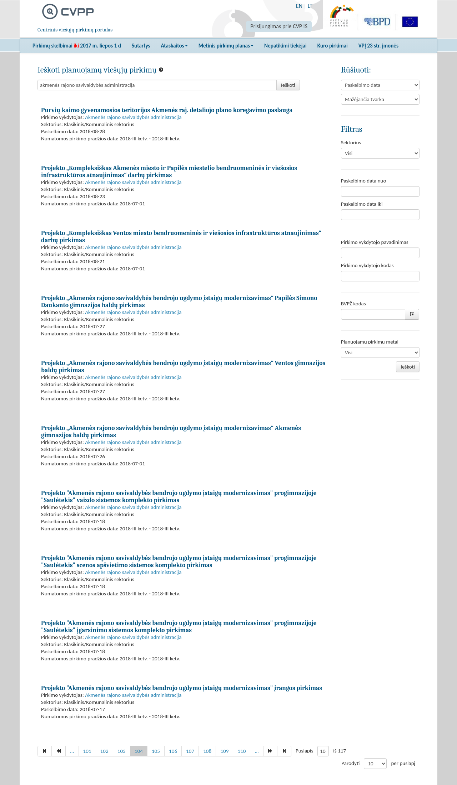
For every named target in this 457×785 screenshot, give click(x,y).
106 (173, 751)
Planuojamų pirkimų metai (369, 342)
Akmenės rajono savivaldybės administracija (133, 117)
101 (87, 751)
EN (299, 5)
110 (241, 751)
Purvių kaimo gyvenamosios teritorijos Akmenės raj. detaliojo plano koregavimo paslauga (166, 110)
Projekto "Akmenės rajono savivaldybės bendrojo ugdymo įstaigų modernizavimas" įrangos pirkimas (181, 687)
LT (310, 5)
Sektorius (351, 142)
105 (156, 751)
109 (224, 751)
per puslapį (403, 763)
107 (190, 751)
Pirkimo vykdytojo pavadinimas (374, 242)
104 (139, 751)
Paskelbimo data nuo (363, 181)
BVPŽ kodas (353, 303)
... (72, 751)
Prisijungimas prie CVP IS (278, 26)
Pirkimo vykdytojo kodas (367, 265)
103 (121, 751)
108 (207, 751)
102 (104, 751)
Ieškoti (288, 85)
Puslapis (304, 751)
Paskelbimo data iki (361, 204)
